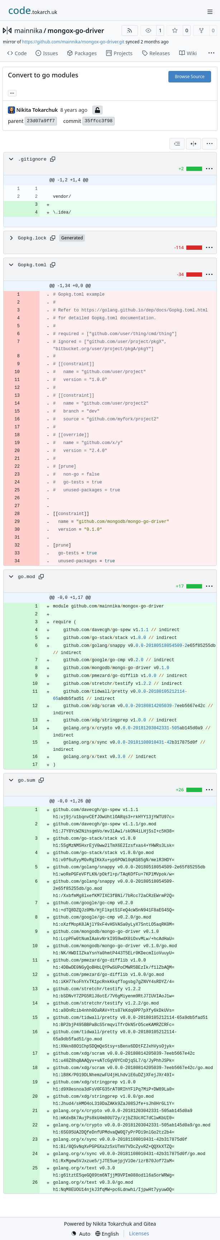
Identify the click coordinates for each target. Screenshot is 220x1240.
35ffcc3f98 (99, 121)
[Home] (33, 10)
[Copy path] (53, 159)
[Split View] (193, 143)
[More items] (211, 53)
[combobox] (177, 143)
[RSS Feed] (129, 30)
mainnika (28, 30)
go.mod (26, 577)
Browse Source (190, 76)
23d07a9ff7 (41, 121)
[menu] (209, 143)
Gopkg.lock (32, 238)
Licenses (139, 1233)
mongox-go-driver (75, 30)
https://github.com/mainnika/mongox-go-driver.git (73, 42)
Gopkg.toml (32, 265)
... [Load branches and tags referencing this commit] (12, 92)
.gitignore (32, 159)
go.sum (26, 780)
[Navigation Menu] (210, 12)
